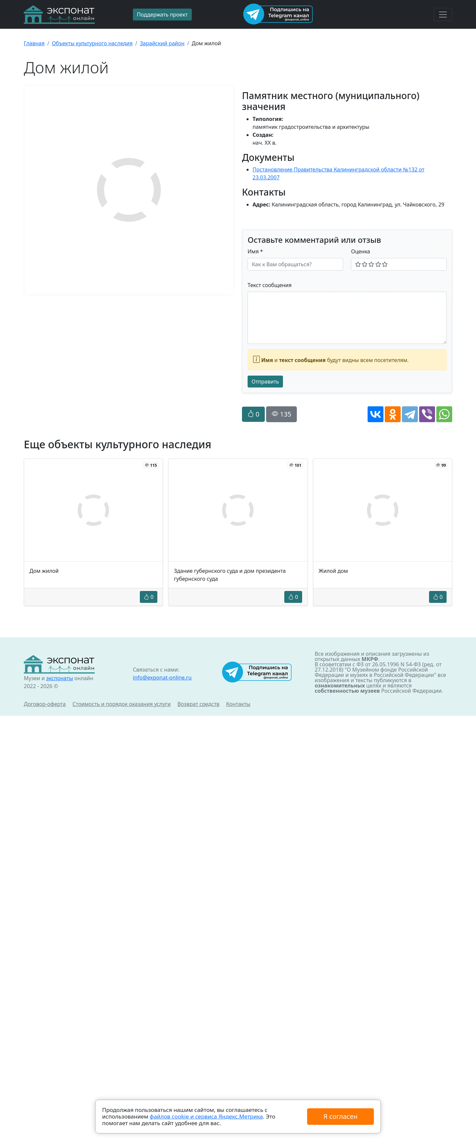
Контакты (238, 704)
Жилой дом (333, 570)
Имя (255, 251)
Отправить (265, 381)
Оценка (360, 251)
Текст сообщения (270, 285)
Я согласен (340, 1116)
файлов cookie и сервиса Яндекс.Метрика (206, 1116)
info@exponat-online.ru (162, 677)
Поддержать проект (162, 14)
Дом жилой (44, 570)
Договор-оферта (45, 704)
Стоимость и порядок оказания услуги (121, 704)
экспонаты (59, 678)
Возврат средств (198, 704)
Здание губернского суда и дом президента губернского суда (230, 574)
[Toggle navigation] (443, 14)
